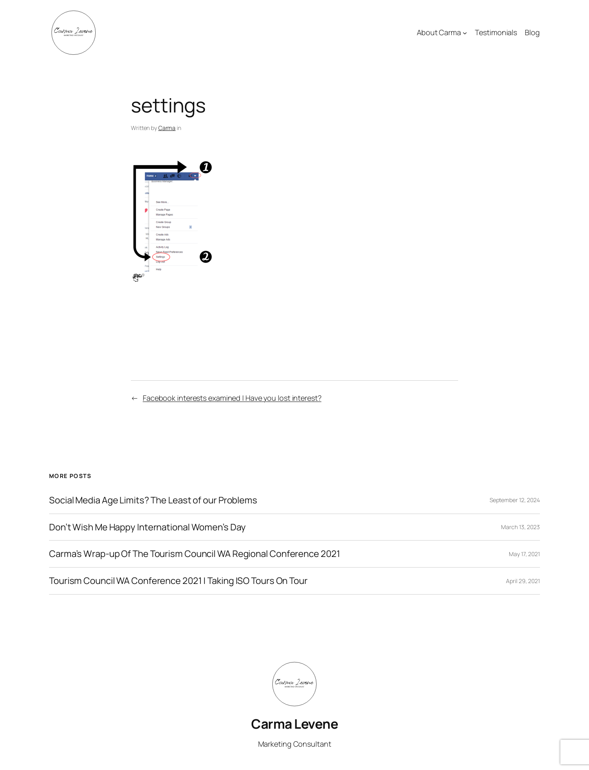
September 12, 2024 (515, 500)
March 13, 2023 (520, 527)
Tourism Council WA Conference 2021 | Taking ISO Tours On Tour (178, 581)
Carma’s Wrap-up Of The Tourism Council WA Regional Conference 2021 (194, 554)
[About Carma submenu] (465, 33)
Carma (167, 128)
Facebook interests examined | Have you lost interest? (232, 398)
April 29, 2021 (523, 581)
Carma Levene (294, 724)
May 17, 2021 (524, 554)
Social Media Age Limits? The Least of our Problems (153, 500)
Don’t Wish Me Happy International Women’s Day (147, 527)
